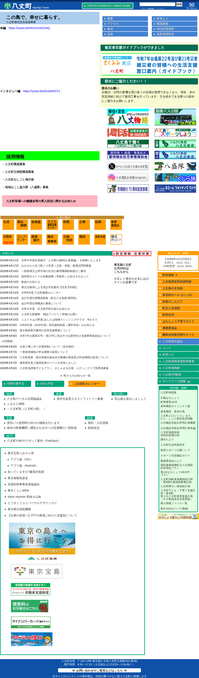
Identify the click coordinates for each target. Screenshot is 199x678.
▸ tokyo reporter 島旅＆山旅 (23, 496)
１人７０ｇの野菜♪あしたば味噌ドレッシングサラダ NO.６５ (59, 319)
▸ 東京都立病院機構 (18, 509)
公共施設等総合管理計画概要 (177, 422)
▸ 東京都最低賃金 (16, 478)
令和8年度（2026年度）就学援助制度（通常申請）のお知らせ (57, 325)
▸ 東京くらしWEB (17, 490)
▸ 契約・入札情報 (96, 422)
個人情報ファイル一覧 (173, 503)
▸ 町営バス (167, 354)
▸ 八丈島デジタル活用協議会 (23, 398)
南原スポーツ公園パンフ (175, 450)
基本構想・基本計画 (172, 411)
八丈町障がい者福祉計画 (175, 486)
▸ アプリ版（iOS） (20, 459)
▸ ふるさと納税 (14, 403)
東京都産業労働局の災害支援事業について (45, 330)
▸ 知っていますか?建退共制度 (24, 471)
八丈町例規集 (168, 392)
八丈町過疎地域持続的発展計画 (169, 434)
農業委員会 (168, 328)
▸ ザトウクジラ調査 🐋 (175, 381)
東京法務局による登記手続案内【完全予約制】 (49, 287)
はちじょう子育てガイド (177, 321)
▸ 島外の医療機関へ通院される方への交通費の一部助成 (40, 427)
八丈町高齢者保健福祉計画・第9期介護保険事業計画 (176, 481)
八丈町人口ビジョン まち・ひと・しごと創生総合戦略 (177, 417)
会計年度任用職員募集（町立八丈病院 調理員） (50, 298)
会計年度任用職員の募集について (41, 303)
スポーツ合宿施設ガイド (175, 455)
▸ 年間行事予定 (14, 383)
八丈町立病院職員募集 (19, 171)
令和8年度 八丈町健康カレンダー (41, 292)
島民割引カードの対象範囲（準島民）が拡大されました (55, 276)
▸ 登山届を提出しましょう (129, 398)
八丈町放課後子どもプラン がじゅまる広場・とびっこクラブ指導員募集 (64, 368)
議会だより (167, 439)
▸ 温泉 (108, 34)
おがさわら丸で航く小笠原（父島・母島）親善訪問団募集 (56, 265)
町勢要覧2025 (168, 402)
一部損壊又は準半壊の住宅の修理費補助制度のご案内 (53, 271)
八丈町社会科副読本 (172, 444)
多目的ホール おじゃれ (176, 294)
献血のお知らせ (30, 281)
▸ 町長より (161, 18)
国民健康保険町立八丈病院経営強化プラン (176, 466)
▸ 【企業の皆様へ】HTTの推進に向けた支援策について (41, 515)
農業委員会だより (171, 460)
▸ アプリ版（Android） (23, 465)
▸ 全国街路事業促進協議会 (22, 484)
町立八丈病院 (170, 308)
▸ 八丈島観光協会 (171, 341)
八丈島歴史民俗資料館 (176, 281)
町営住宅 (167, 314)
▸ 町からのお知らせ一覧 (76, 375)
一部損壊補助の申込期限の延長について (44, 352)
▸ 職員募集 (161, 23)
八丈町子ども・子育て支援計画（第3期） (177, 492)
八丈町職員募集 (15, 164)
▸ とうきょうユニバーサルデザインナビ (31, 503)
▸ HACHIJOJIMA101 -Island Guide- (107, 5)
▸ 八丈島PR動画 (170, 374)
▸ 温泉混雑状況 (164, 34)
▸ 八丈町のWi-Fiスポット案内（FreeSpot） (32, 440)
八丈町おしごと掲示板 (19, 179)
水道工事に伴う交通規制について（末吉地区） (48, 346)
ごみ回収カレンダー (85, 383)
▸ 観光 (108, 28)
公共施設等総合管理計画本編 (177, 428)
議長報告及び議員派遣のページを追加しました (48, 362)
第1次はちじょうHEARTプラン (175, 474)
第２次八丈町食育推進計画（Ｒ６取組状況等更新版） (176, 498)
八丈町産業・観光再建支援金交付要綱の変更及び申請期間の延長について (64, 357)
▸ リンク (165, 348)
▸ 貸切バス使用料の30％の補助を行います (32, 422)
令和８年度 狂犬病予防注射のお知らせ (45, 308)
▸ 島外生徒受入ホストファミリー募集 (78, 398)
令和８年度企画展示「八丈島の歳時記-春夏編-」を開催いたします (61, 260)
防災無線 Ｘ (169, 275)
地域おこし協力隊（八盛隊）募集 (27, 187)
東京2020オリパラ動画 (174, 508)
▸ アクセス (111, 23)
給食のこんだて (171, 301)
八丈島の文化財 (171, 288)
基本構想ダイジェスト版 (175, 406)
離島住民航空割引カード (177, 334)
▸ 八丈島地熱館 (170, 367)
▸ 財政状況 (92, 427)
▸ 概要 (108, 18)
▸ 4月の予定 (45, 383)
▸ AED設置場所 (164, 28)
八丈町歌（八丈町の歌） (26, 408)
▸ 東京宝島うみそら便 (19, 453)
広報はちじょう (169, 397)
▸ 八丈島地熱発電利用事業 (177, 361)
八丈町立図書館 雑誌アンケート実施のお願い (49, 314)
